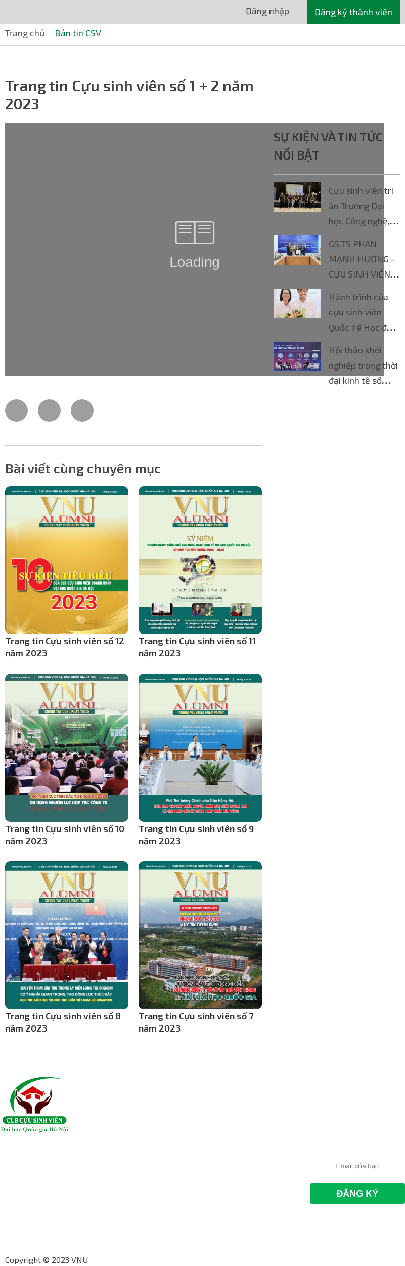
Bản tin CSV (78, 32)
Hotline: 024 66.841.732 (251, 1162)
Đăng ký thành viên (353, 11)
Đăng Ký (357, 1194)
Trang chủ (24, 32)
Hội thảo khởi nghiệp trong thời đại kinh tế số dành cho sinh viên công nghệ (363, 380)
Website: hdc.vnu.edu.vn (251, 1201)
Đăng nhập (267, 10)
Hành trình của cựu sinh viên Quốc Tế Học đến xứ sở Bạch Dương (363, 327)
